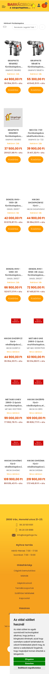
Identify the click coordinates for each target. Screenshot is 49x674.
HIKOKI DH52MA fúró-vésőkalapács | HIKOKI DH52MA (36, 463)
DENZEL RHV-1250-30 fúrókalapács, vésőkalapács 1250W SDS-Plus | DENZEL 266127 (13, 272)
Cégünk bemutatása (24, 570)
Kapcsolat (24, 598)
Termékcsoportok (24, 588)
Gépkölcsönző (24, 583)
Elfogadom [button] (29, 659)
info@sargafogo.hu (27, 535)
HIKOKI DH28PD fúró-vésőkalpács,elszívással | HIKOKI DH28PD (35, 402)
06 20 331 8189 (26, 529)
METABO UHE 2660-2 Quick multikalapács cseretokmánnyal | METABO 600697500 (35, 341)
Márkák (24, 575)
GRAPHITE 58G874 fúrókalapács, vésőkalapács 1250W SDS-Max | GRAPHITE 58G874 (36, 63)
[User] (38, 6)
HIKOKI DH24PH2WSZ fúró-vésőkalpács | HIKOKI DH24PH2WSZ (36, 202)
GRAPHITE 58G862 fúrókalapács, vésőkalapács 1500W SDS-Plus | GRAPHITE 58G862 (13, 63)
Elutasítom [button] (29, 663)
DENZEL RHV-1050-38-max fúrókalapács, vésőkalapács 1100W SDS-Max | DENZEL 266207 (36, 272)
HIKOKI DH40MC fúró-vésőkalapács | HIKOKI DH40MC (13, 463)
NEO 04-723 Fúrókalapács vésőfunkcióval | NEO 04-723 (36, 133)
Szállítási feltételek (24, 593)
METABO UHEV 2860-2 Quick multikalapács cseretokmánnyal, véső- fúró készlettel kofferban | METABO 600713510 (13, 402)
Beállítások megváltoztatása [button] (29, 668)
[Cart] (44, 5)
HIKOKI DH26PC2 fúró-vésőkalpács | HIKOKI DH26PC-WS (13, 341)
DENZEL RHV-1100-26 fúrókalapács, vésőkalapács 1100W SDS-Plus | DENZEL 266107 (13, 202)
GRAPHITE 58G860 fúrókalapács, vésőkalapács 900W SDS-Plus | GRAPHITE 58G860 (13, 133)
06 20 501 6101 (26, 524)
